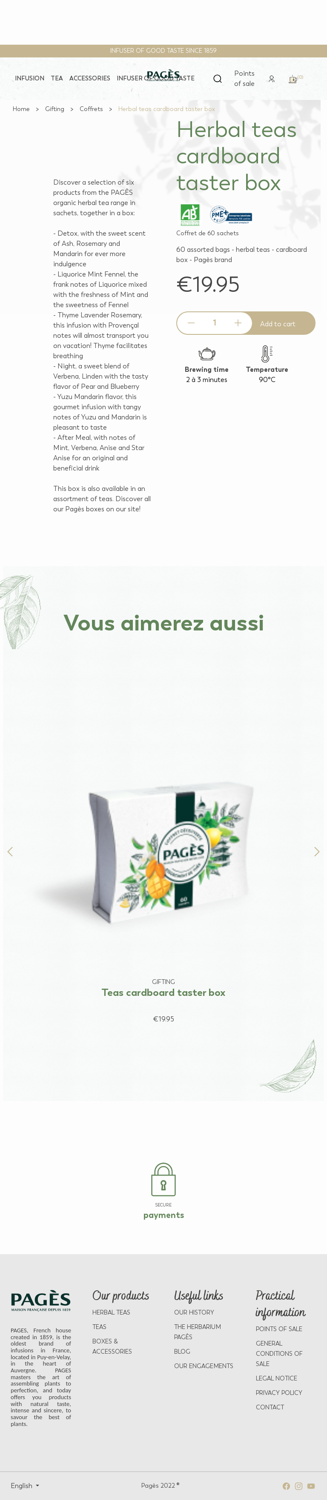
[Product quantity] (214, 323)
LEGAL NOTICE (276, 1378)
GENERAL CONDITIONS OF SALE (279, 1354)
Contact (270, 1407)
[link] (271, 78)
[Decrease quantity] (191, 323)
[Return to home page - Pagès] (163, 75)
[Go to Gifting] (54, 109)
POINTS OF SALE (279, 1329)
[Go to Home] (21, 109)
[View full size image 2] (81, 117)
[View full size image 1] (81, 116)
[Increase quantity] (238, 323)
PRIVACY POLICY (279, 1393)
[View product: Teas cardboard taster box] (163, 836)
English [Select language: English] (22, 1486)
